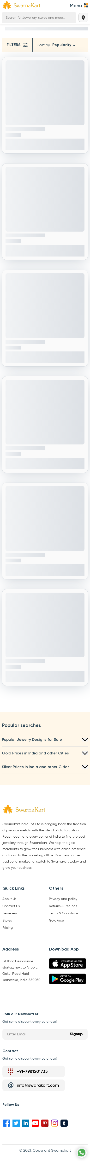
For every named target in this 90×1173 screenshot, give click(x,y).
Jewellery (9, 913)
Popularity (61, 45)
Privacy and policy (63, 899)
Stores (7, 920)
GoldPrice (56, 920)
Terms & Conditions (63, 913)
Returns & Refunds (63, 906)
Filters (17, 45)
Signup (76, 1034)
